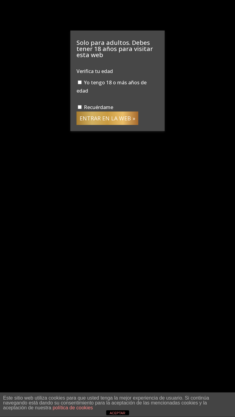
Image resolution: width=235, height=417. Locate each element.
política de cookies (73, 407)
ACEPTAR (117, 413)
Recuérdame (95, 107)
